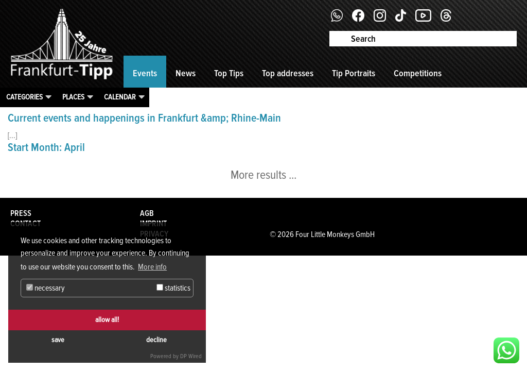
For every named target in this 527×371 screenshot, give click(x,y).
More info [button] (152, 267)
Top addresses (287, 73)
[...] (12, 135)
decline (156, 339)
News (185, 73)
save (57, 339)
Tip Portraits (353, 73)
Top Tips (228, 73)
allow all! (107, 319)
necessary (45, 288)
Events (145, 73)
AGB (147, 213)
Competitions (418, 73)
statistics (173, 288)
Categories (24, 97)
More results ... (263, 174)
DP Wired (191, 356)
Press (20, 213)
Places (73, 97)
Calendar (120, 97)
